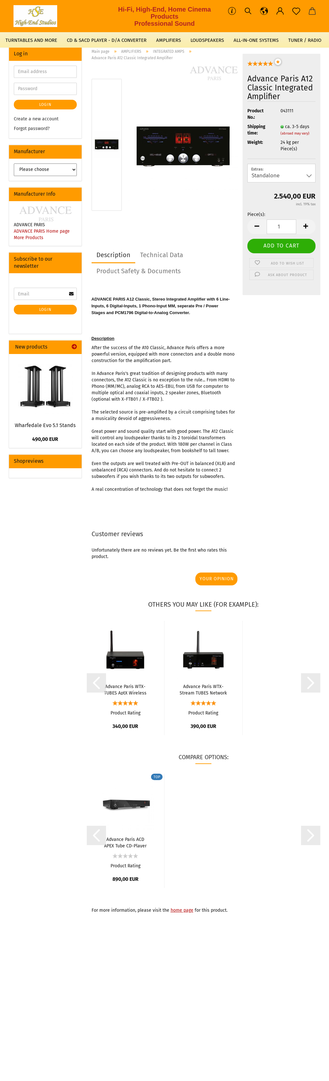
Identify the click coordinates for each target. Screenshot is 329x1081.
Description (113, 255)
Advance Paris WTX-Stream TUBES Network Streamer (203, 689)
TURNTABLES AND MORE (31, 40)
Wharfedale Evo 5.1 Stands (45, 425)
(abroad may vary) (294, 133)
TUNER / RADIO (304, 40)
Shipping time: (256, 130)
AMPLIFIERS (168, 40)
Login (45, 104)
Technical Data (161, 255)
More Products (28, 237)
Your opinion (217, 579)
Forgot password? (31, 128)
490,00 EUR (45, 439)
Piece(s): (256, 214)
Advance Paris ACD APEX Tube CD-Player (125, 842)
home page (182, 910)
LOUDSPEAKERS (207, 40)
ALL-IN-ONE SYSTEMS (256, 40)
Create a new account (36, 119)
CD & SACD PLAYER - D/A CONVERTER (107, 40)
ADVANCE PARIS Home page (42, 231)
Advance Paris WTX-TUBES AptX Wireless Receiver (125, 689)
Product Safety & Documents (138, 271)
